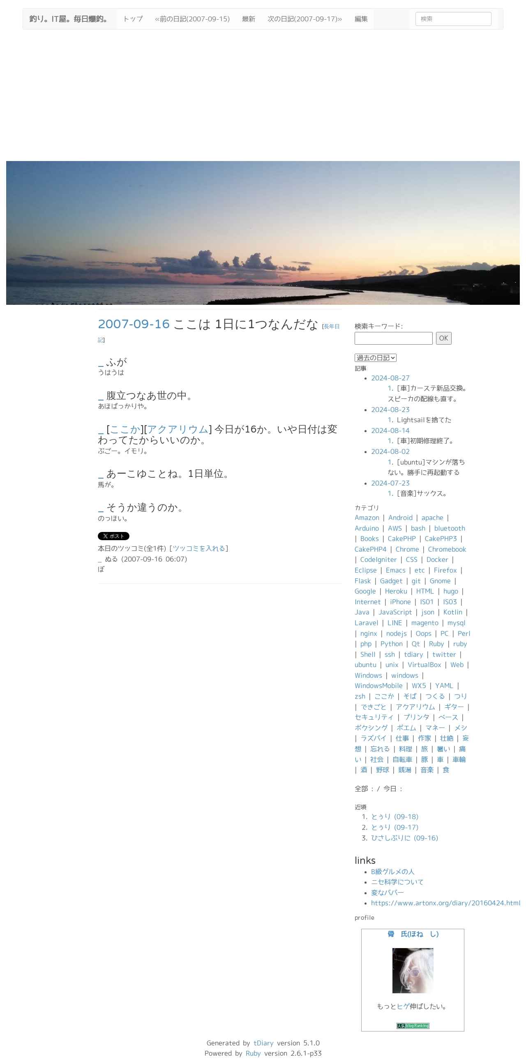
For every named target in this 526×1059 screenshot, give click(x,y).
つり (460, 696)
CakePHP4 (371, 549)
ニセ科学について (397, 882)
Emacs (396, 570)
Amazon (367, 517)
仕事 (402, 738)
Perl (464, 633)
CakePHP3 (441, 538)
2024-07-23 (390, 483)
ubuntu (365, 664)
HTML (425, 591)
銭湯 (404, 770)
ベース (448, 717)
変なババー (387, 892)
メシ (460, 728)
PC (445, 633)
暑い (443, 749)
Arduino (367, 528)
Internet (368, 602)
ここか (125, 429)
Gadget (391, 581)
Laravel (366, 622)
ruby (460, 643)
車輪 (459, 759)
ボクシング (371, 728)
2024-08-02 (390, 451)
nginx (368, 633)
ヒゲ (403, 1006)
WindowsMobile (379, 685)
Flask (363, 581)
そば (409, 696)
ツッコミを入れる (199, 548)
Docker (437, 559)
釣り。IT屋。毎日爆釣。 (70, 18)
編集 (361, 19)
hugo (450, 591)
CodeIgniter (378, 559)
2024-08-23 (390, 409)
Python (392, 643)
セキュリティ (374, 717)
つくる (435, 696)
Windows (368, 675)
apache (432, 517)
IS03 (450, 602)
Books (369, 538)
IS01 (427, 602)
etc (420, 570)
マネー (435, 728)
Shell (368, 654)
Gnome (440, 581)
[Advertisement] (263, 99)
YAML (444, 685)
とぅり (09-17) (394, 827)
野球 (382, 770)
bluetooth (449, 528)
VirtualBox (424, 664)
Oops (423, 633)
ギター (454, 707)
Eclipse (366, 570)
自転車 (402, 759)
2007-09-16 (134, 324)
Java (362, 612)
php (365, 643)
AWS (395, 528)
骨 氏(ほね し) (413, 934)
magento (424, 622)
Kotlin (452, 612)
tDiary (264, 1043)
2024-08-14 (390, 430)
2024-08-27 (390, 378)
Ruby (436, 643)
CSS (412, 559)
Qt (416, 643)
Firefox (445, 570)
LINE (395, 622)
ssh (390, 654)
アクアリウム (178, 429)
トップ (133, 19)
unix (392, 664)
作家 (424, 738)
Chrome (407, 549)
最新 (248, 19)
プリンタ (416, 717)
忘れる (380, 749)
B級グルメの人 (393, 871)
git (416, 581)
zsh (360, 696)
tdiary (413, 654)
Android (400, 517)
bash (418, 528)
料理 (405, 749)
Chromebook (447, 549)
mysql (457, 622)
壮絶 (446, 738)
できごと (373, 707)
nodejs (396, 633)
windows (404, 675)
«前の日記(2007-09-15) (192, 19)
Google (365, 591)
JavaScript (395, 612)
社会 (376, 759)
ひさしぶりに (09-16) (404, 838)
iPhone (400, 602)
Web (457, 664)
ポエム (406, 728)
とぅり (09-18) (394, 816)
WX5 (419, 685)
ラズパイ (373, 738)
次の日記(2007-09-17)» (305, 19)
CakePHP (402, 538)
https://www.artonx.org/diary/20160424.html (446, 903)
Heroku (396, 591)
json (427, 612)
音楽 (427, 770)
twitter (444, 654)
